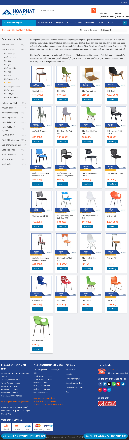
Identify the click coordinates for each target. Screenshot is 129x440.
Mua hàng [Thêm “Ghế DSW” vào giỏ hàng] (62, 99)
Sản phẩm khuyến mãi (11, 145)
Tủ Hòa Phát (7, 159)
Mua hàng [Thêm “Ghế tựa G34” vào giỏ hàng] (112, 226)
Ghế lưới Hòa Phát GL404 (114, 132)
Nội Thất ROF (8, 135)
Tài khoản (123, 2)
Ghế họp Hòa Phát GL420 (89, 174)
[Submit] (94, 11)
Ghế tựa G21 (112, 258)
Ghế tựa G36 (37, 301)
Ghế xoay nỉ (9, 94)
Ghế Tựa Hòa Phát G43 (64, 132)
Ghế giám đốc (10, 68)
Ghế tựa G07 (112, 301)
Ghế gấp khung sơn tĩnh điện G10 (65, 217)
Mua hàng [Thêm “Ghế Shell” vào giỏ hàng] (112, 99)
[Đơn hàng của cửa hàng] (113, 30)
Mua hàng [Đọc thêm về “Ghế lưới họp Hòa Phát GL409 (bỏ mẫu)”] (62, 184)
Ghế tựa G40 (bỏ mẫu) (88, 259)
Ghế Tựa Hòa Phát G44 (89, 132)
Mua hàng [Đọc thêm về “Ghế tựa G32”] (38, 349)
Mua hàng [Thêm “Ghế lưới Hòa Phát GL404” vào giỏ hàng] (112, 141)
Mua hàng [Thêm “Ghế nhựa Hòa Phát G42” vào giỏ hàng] (87, 226)
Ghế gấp (7, 65)
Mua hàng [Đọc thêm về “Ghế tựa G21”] (112, 269)
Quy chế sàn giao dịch (74, 383)
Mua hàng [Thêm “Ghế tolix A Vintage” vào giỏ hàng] (38, 141)
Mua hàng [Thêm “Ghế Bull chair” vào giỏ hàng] (38, 99)
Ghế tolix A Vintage (40, 131)
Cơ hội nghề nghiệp (73, 379)
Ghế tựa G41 (87, 301)
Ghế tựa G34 (112, 216)
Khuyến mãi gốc (9, 108)
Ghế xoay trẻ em (11, 97)
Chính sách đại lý (74, 22)
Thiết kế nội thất (9, 154)
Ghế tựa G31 (62, 301)
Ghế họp (7, 72)
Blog (67, 392)
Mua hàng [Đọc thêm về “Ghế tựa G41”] (87, 309)
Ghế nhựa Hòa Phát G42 (90, 217)
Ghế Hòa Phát (17, 30)
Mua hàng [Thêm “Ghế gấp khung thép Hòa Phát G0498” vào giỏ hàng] (38, 269)
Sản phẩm (60, 22)
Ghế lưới (7, 76)
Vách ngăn (6, 164)
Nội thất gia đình (9, 117)
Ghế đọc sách (10, 57)
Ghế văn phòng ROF (12, 87)
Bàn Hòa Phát (8, 45)
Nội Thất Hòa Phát (45, 22)
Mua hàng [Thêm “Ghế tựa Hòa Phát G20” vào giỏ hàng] (62, 269)
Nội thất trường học (10, 140)
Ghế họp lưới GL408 (40, 216)
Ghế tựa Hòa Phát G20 (64, 259)
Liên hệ (110, 22)
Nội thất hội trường (10, 122)
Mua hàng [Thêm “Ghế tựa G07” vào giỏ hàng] (112, 309)
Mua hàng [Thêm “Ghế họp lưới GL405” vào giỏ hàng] (112, 184)
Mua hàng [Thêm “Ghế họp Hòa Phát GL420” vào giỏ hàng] (87, 184)
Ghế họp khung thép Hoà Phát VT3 (40, 174)
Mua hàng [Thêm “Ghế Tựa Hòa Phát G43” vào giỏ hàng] (62, 141)
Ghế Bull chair (38, 91)
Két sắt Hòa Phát (9, 103)
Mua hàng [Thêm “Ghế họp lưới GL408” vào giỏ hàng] (38, 226)
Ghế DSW (61, 91)
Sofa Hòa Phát (8, 150)
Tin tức (100, 22)
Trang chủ (6, 30)
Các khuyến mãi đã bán (74, 387)
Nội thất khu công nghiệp (9, 129)
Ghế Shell (111, 91)
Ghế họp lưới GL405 (115, 174)
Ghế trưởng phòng (11, 79)
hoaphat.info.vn (60, 437)
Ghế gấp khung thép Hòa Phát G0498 (40, 259)
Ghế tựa (7, 83)
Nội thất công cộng (10, 113)
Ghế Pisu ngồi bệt (89, 91)
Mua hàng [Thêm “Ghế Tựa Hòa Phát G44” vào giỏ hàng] (87, 141)
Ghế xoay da (9, 90)
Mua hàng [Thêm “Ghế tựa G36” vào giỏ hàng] (38, 309)
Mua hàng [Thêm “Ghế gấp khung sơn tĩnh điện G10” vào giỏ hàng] (62, 226)
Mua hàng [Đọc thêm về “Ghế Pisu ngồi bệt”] (87, 99)
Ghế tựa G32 (37, 341)
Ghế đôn (7, 61)
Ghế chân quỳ (9, 54)
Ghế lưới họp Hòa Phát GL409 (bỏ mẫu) (66, 174)
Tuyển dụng (89, 22)
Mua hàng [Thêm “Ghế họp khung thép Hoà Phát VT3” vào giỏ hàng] (38, 184)
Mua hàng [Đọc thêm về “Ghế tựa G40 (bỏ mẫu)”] (87, 269)
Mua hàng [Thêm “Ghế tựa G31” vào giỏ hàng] (62, 309)
